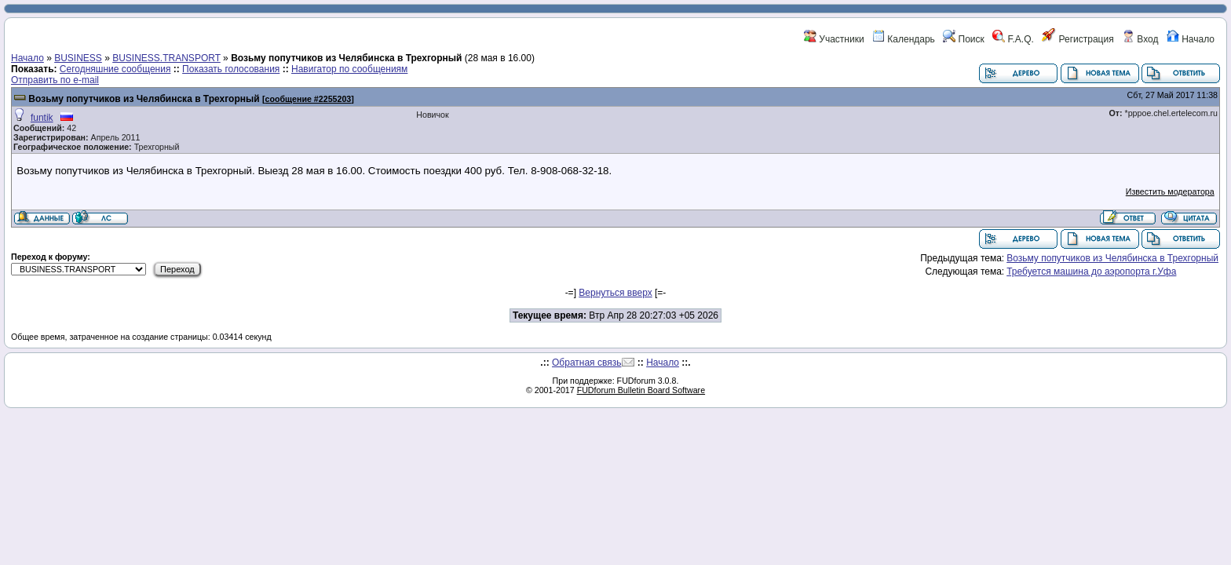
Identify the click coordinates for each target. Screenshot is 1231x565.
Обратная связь (586, 362)
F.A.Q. (1013, 39)
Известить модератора (1170, 191)
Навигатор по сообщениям (349, 69)
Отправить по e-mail (55, 80)
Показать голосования (230, 69)
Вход (1140, 39)
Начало (1191, 39)
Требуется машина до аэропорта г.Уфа (1091, 271)
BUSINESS (78, 58)
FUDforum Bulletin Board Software (641, 390)
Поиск (963, 39)
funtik (42, 117)
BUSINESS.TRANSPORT (166, 58)
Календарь (903, 39)
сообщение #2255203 (308, 99)
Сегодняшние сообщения (115, 69)
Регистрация (1077, 39)
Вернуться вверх (615, 292)
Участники (834, 39)
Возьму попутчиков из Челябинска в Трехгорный (143, 98)
